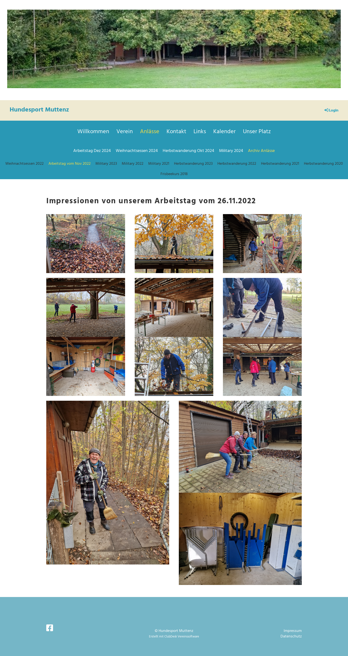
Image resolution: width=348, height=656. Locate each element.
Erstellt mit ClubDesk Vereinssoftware (174, 636)
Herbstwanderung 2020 (323, 164)
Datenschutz (291, 636)
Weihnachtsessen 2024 (137, 150)
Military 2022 (132, 164)
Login (331, 110)
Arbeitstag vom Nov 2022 (69, 164)
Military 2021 (158, 164)
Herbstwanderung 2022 (236, 164)
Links (200, 131)
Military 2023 (106, 164)
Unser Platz (257, 131)
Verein (124, 131)
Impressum (293, 631)
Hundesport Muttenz (39, 110)
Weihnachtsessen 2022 (24, 164)
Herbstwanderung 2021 (280, 164)
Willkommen (93, 131)
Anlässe (149, 131)
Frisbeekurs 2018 (174, 174)
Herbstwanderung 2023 (193, 164)
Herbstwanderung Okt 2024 (188, 150)
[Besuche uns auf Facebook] (49, 629)
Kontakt (176, 131)
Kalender (224, 131)
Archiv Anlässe (261, 150)
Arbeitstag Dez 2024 (92, 150)
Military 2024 (231, 150)
